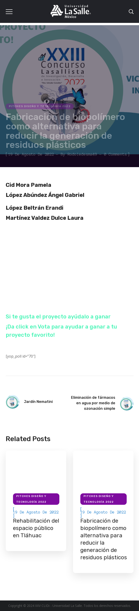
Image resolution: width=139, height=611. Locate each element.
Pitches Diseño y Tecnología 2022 (40, 106)
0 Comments (115, 154)
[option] (36, 501)
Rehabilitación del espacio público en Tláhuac (36, 528)
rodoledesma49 (82, 154)
